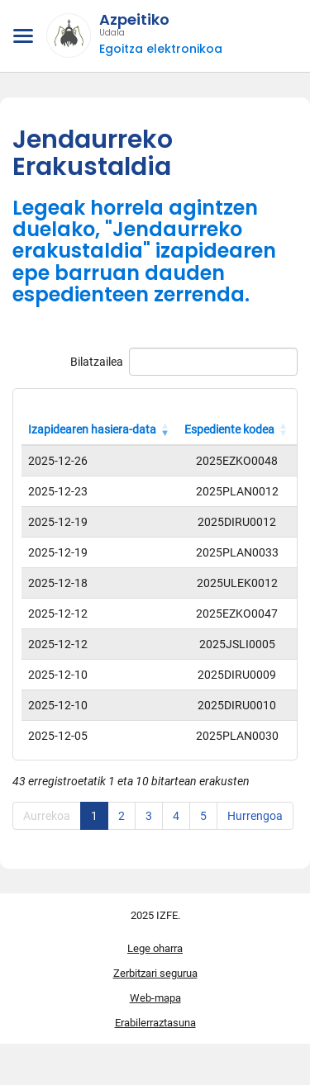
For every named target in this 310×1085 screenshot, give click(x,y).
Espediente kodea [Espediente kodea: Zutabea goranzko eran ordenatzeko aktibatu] (229, 429)
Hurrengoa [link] (255, 815)
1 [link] (94, 815)
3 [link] (148, 815)
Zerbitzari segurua (155, 973)
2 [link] (121, 815)
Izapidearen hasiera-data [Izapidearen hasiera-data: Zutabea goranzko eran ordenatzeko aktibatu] (92, 429)
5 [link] (203, 815)
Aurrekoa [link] (46, 815)
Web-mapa (155, 998)
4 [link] (176, 815)
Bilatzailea (184, 362)
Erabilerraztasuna (155, 1022)
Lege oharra (155, 948)
